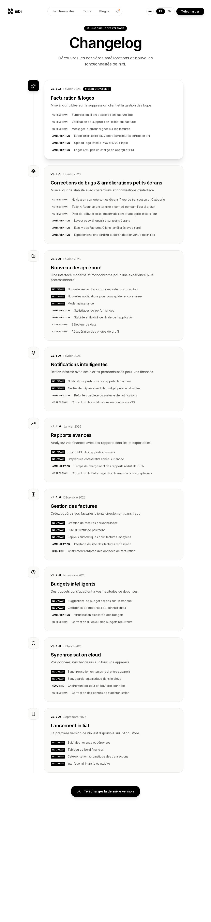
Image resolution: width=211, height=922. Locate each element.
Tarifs (87, 11)
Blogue (104, 11)
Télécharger (190, 11)
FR (160, 11)
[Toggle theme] (150, 11)
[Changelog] (117, 11)
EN (169, 11)
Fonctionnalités (63, 11)
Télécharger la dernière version (105, 791)
